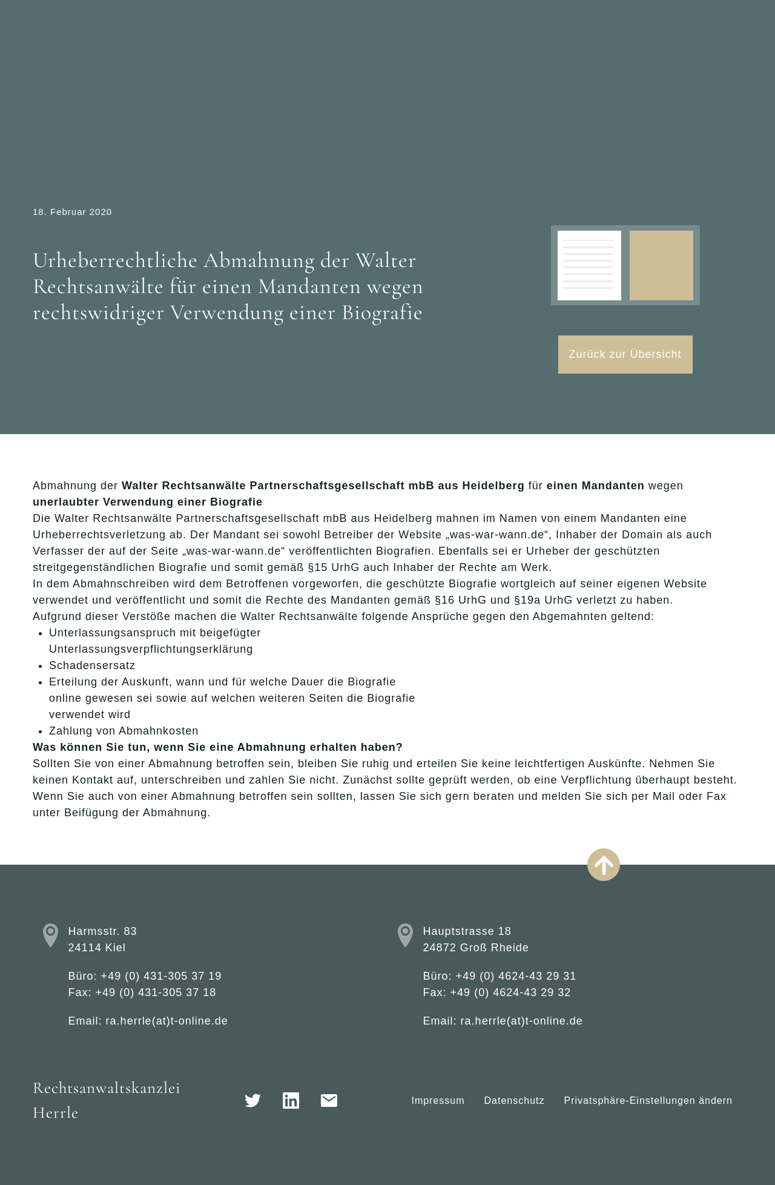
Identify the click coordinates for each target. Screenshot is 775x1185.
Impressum (437, 1100)
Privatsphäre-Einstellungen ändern (648, 1100)
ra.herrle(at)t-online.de (167, 1021)
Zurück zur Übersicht (625, 354)
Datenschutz (514, 1100)
